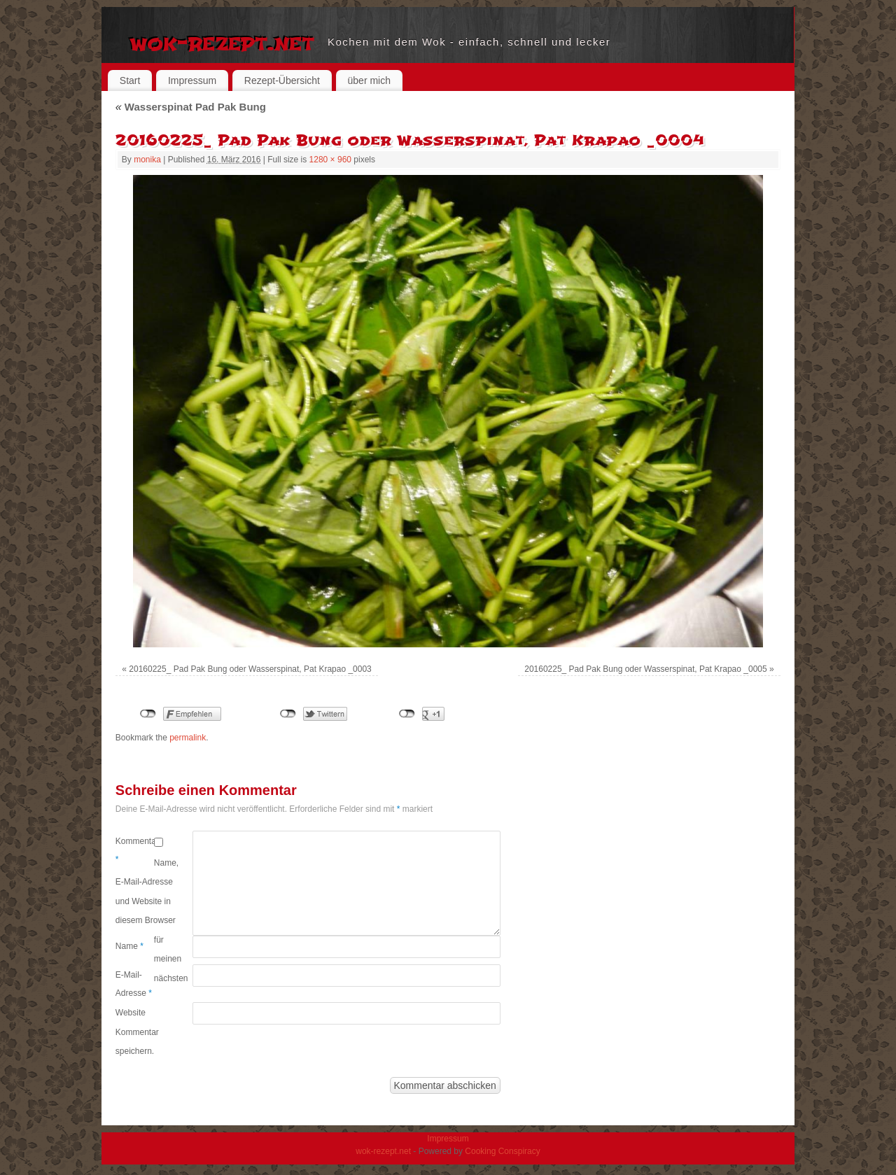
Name (129, 946)
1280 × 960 (330, 159)
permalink (187, 738)
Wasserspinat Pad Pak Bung (190, 107)
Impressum (192, 80)
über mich (369, 80)
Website (130, 1013)
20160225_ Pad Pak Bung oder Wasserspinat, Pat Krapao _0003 (250, 669)
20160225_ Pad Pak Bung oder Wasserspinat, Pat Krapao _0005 (645, 669)
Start (130, 80)
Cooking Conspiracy (502, 1151)
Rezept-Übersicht (282, 80)
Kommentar (134, 850)
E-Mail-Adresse (133, 984)
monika (147, 159)
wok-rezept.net (222, 42)
